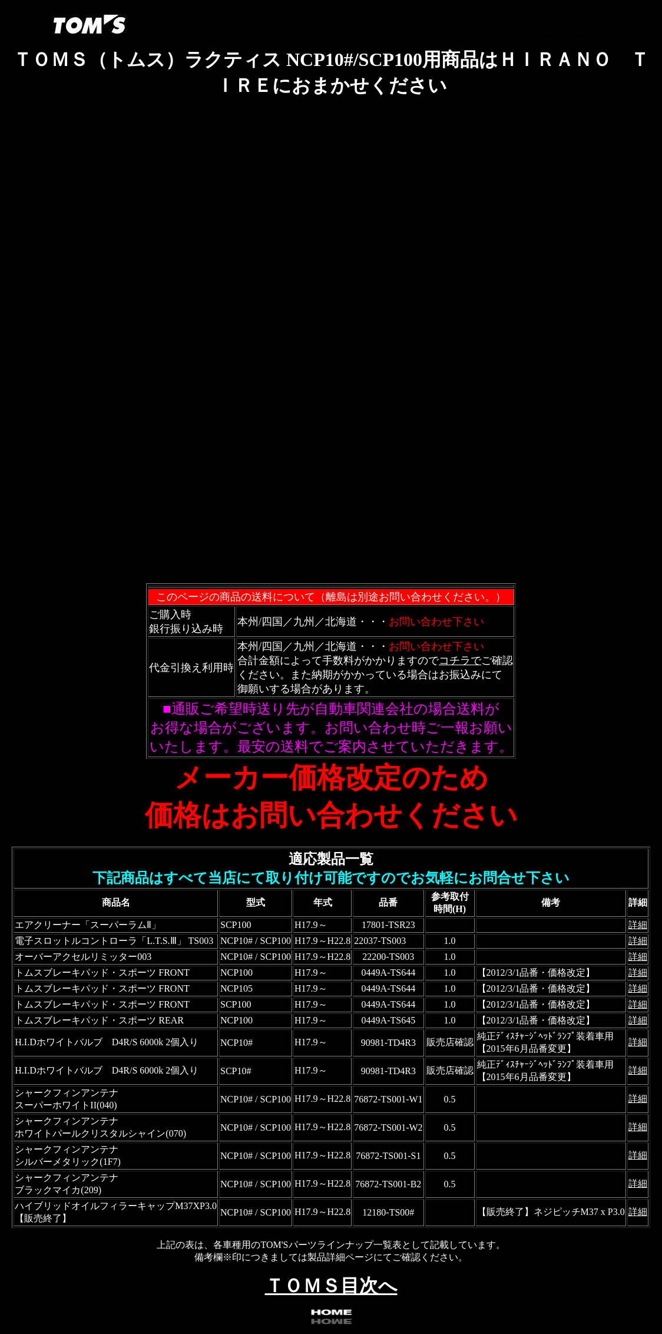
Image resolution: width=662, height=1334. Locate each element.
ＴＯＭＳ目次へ (331, 1285)
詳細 (637, 925)
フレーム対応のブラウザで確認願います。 (331, 347)
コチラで (460, 660)
